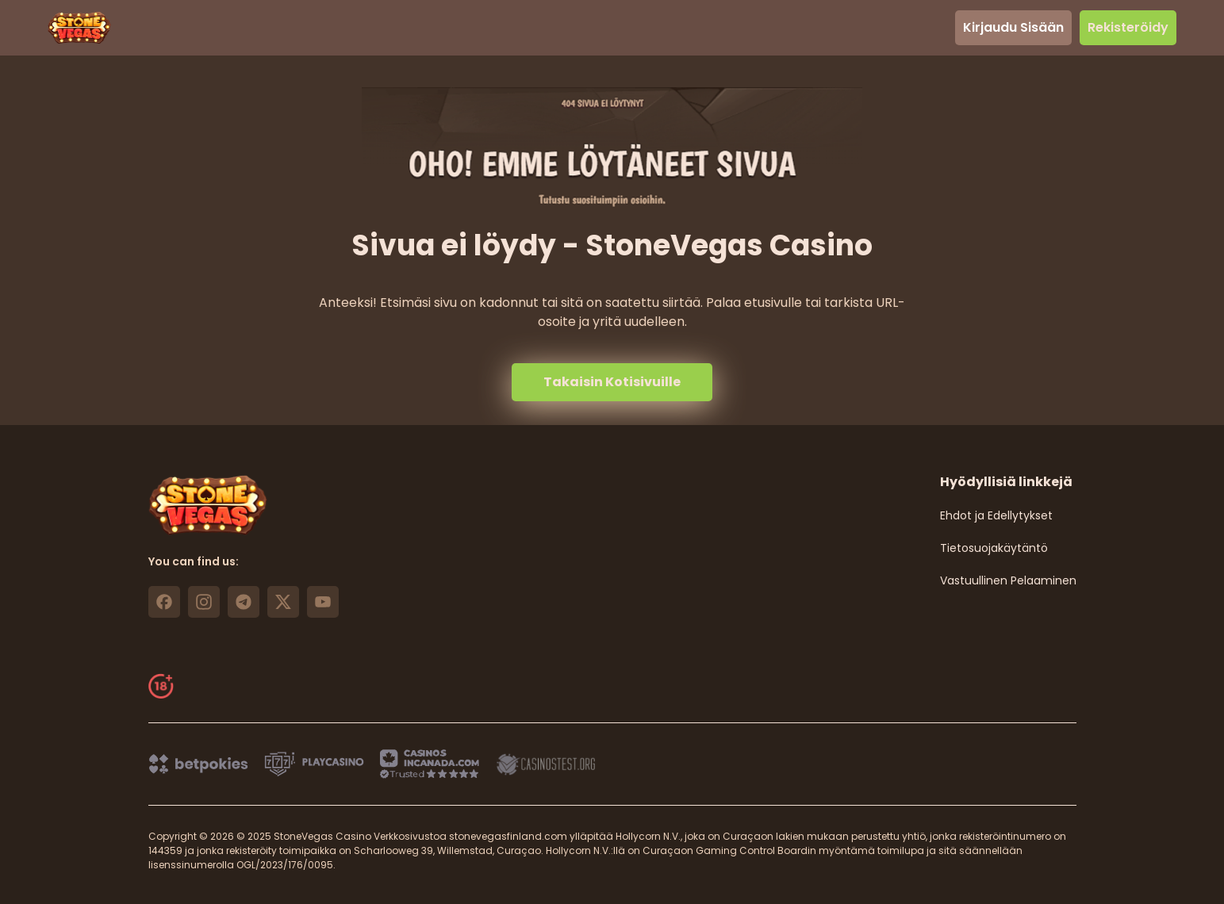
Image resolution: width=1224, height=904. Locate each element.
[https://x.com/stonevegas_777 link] (283, 602)
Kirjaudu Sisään (1013, 27)
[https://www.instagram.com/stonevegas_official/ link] (204, 602)
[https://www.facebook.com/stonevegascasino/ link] (164, 602)
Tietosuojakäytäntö (994, 548)
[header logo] (79, 27)
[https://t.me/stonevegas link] (243, 602)
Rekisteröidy (1128, 27)
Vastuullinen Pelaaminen (1008, 580)
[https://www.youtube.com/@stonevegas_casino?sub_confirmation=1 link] (323, 602)
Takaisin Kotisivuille (612, 382)
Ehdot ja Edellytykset (996, 515)
